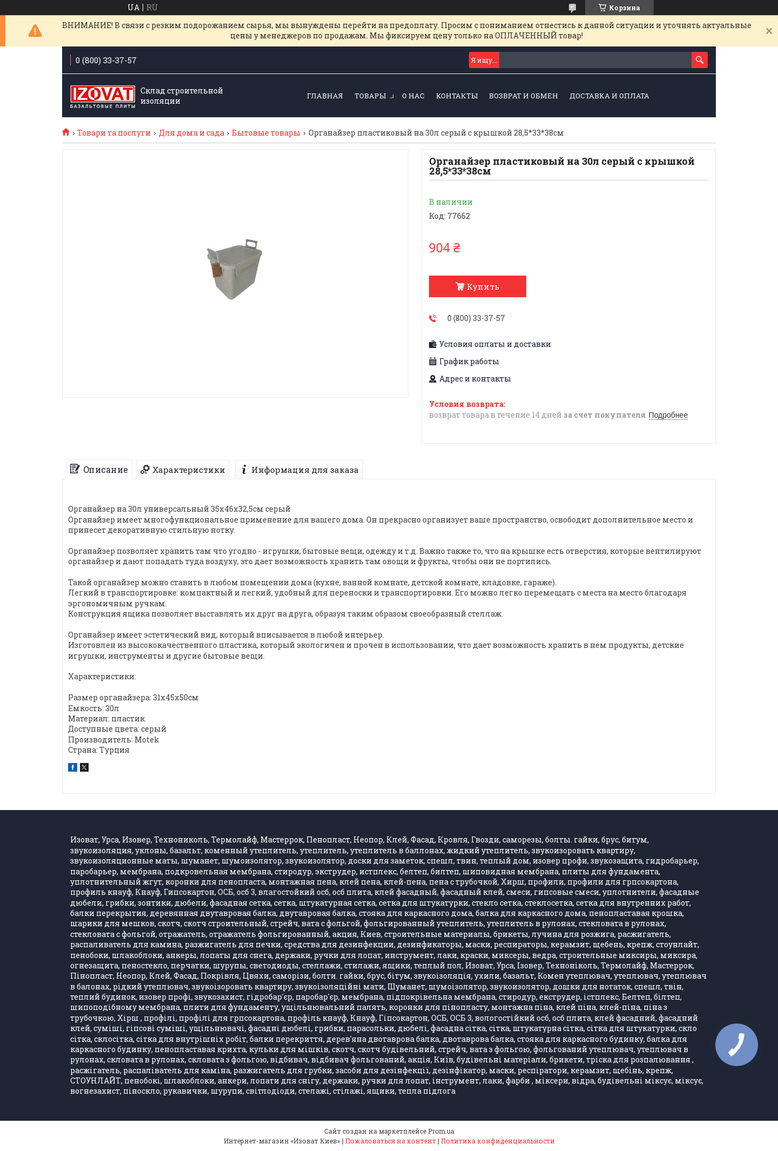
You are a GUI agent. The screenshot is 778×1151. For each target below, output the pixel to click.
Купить (483, 286)
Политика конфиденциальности (498, 1140)
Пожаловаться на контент (390, 1140)
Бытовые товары (266, 133)
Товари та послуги (114, 133)
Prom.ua (441, 1131)
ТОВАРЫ (370, 96)
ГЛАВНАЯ (325, 96)
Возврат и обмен (523, 96)
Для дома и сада (191, 133)
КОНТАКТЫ (457, 96)
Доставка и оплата (609, 96)
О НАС (413, 96)
